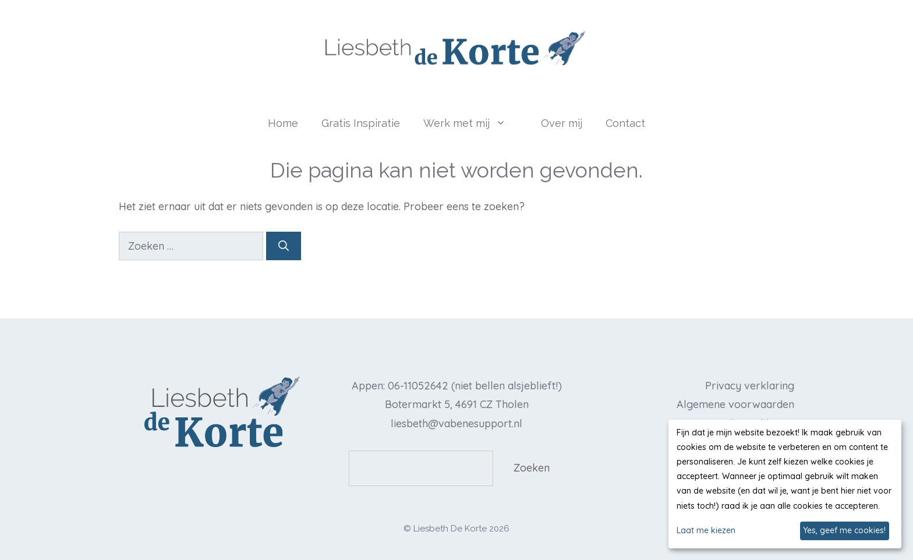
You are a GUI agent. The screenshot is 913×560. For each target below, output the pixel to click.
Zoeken (532, 467)
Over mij (561, 123)
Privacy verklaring (749, 385)
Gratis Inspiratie (360, 123)
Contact (625, 123)
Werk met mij (476, 123)
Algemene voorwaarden (735, 404)
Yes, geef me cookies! (844, 530)
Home (283, 123)
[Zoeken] (283, 246)
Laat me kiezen (706, 530)
